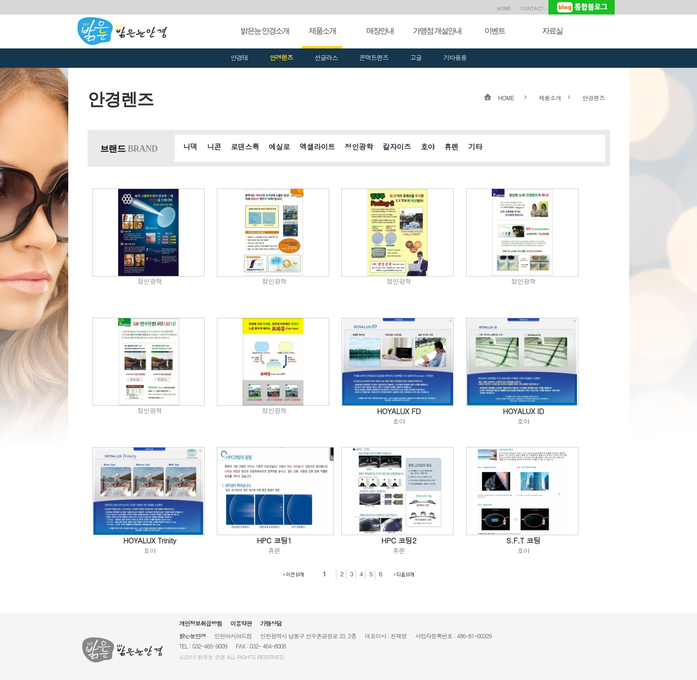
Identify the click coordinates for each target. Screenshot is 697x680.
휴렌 (451, 146)
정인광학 (359, 146)
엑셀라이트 (317, 146)
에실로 (279, 146)
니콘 (214, 146)
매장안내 (380, 31)
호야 (428, 146)
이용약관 (241, 623)
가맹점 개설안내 (437, 31)
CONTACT (532, 8)
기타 (475, 146)
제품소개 (322, 31)
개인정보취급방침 (200, 623)
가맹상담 (270, 623)
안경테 (239, 57)
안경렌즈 (281, 57)
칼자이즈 (397, 146)
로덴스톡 (245, 146)
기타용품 (455, 57)
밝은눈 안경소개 (265, 31)
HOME (504, 8)
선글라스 (326, 57)
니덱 (190, 146)
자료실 (552, 31)
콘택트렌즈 (373, 57)
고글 (416, 57)
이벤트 (495, 31)
